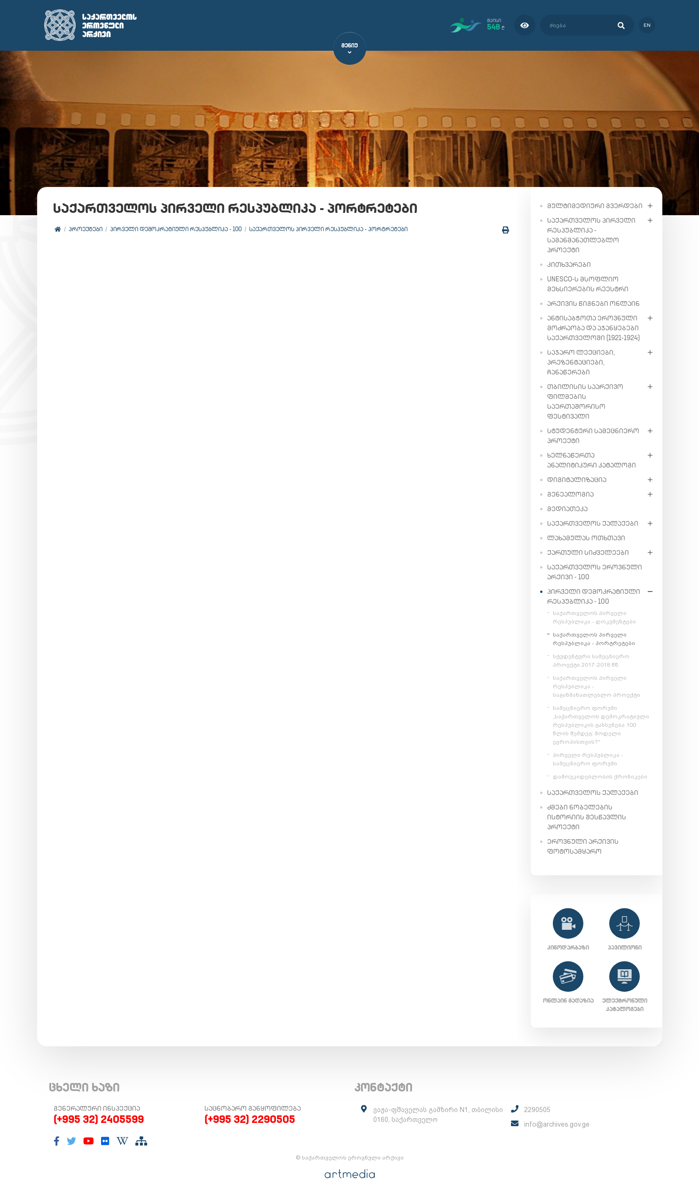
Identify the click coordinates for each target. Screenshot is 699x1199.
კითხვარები (569, 264)
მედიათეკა (567, 508)
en (647, 25)
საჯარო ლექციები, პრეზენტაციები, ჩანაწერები (581, 362)
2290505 (537, 1109)
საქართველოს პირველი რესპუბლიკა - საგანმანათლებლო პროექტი (591, 235)
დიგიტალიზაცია (576, 479)
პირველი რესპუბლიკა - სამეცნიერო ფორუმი (588, 758)
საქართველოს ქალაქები (592, 523)
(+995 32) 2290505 (249, 1119)
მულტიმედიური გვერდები (595, 205)
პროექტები (86, 229)
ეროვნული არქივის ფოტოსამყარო (583, 846)
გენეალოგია (570, 494)
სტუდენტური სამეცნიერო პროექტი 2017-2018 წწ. (591, 660)
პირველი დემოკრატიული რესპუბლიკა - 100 (176, 229)
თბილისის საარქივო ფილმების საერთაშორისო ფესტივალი (585, 401)
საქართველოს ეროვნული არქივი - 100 (594, 571)
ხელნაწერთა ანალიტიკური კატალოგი (591, 460)
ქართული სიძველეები (588, 552)
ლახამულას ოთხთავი (586, 537)
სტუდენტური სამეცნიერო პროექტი (593, 435)
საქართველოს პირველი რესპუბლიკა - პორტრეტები (329, 229)
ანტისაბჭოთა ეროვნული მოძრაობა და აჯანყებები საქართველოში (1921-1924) (593, 327)
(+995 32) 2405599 (99, 1119)
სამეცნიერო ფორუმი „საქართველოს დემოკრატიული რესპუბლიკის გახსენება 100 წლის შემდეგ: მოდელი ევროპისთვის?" (601, 724)
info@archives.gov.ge (556, 1124)
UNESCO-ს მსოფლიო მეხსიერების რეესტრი (587, 283)
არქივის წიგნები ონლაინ (593, 303)
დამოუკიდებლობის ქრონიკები (600, 776)
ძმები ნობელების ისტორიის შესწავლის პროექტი (586, 816)
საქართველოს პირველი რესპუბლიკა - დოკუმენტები (594, 616)
